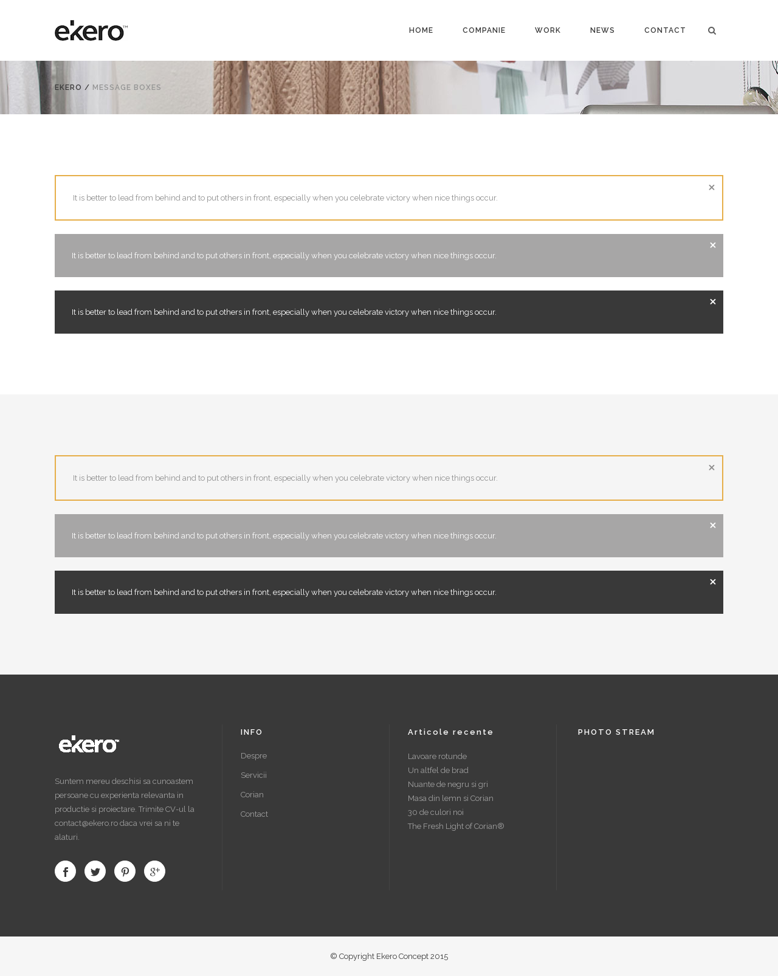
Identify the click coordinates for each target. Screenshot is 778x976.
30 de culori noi (436, 812)
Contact (254, 814)
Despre (254, 755)
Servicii (254, 775)
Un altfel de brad (438, 770)
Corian (252, 794)
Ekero (68, 87)
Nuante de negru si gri (448, 784)
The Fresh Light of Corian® (456, 826)
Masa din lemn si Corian (451, 798)
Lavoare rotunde (437, 756)
